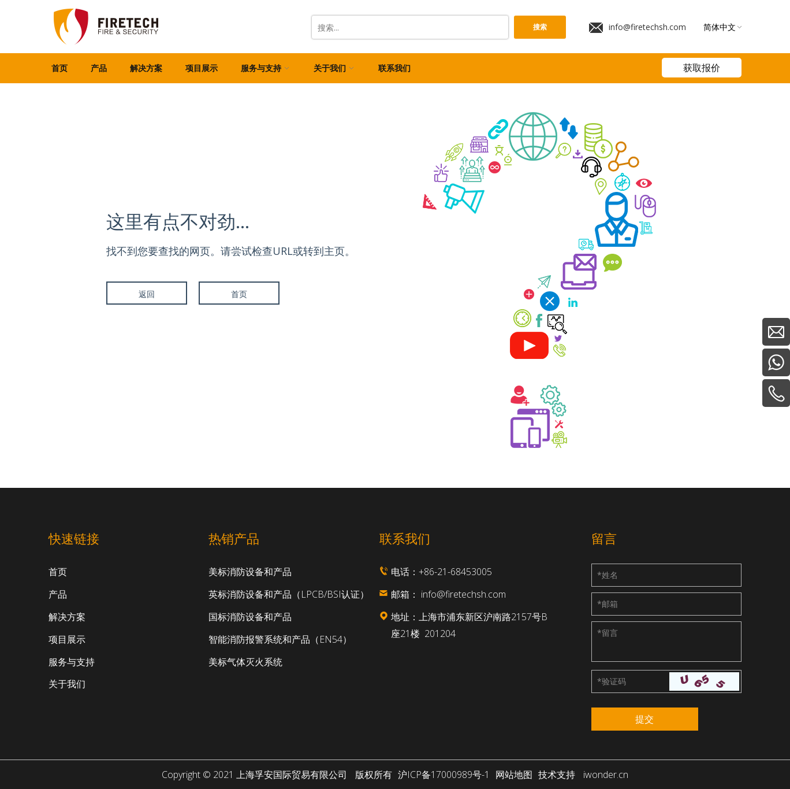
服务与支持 (72, 661)
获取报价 (701, 67)
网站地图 (513, 774)
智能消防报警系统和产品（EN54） (280, 639)
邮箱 (607, 603)
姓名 (607, 574)
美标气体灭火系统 (245, 661)
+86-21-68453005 (455, 571)
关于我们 (67, 683)
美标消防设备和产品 (250, 571)
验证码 (611, 681)
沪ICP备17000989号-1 (444, 774)
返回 (147, 293)
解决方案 (67, 616)
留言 (607, 632)
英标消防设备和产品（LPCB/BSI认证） (288, 594)
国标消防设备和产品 (250, 616)
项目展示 (67, 639)
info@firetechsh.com (637, 27)
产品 (58, 594)
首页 (239, 293)
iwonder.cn (605, 774)
